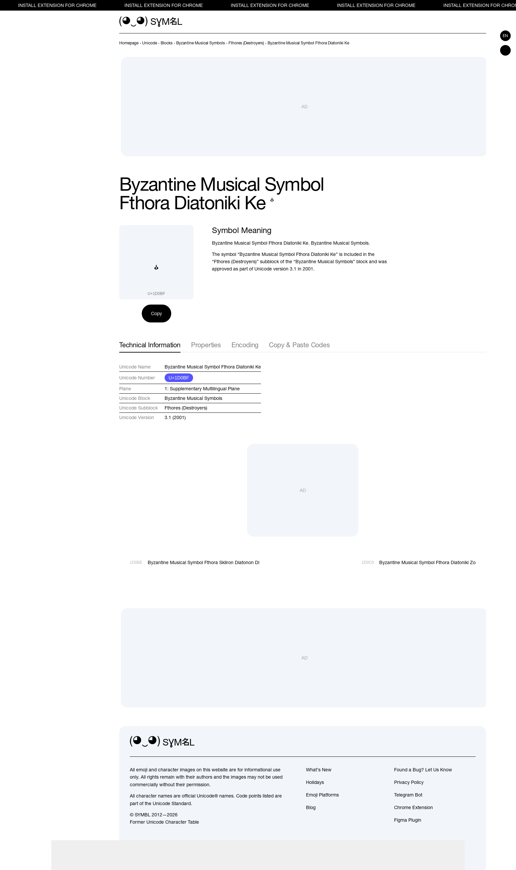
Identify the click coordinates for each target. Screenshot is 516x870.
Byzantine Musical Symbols (193, 398)
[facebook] (470, 742)
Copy (156, 313)
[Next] (482, 43)
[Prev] (470, 43)
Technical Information (150, 345)
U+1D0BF (179, 377)
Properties (206, 345)
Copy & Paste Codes (299, 345)
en (505, 35)
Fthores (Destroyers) (186, 408)
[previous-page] (128, 43)
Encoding (245, 345)
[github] (455, 742)
